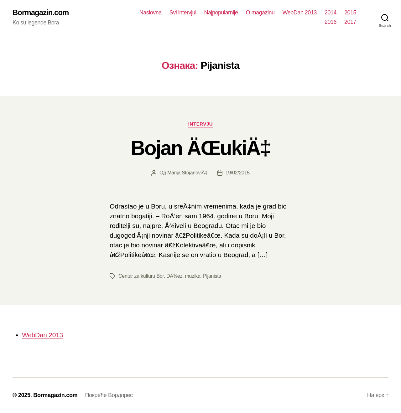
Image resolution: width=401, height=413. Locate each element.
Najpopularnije (221, 12)
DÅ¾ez (174, 276)
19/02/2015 (238, 172)
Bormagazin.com (41, 12)
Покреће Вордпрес (109, 395)
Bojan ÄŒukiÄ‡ (200, 148)
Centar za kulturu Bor (141, 276)
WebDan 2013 (300, 12)
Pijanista (212, 276)
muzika (192, 276)
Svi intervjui (182, 12)
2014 (330, 12)
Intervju (200, 123)
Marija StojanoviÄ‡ (187, 172)
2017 (350, 22)
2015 (350, 12)
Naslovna (150, 12)
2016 (330, 22)
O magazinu (260, 12)
